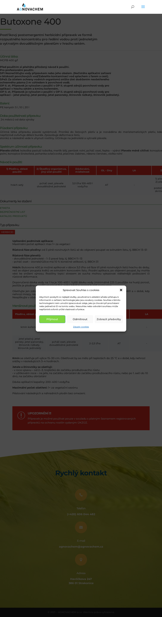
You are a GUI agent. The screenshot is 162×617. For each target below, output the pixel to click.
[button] (121, 290)
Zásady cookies (81, 327)
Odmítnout (80, 319)
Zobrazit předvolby (109, 319)
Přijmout (52, 319)
